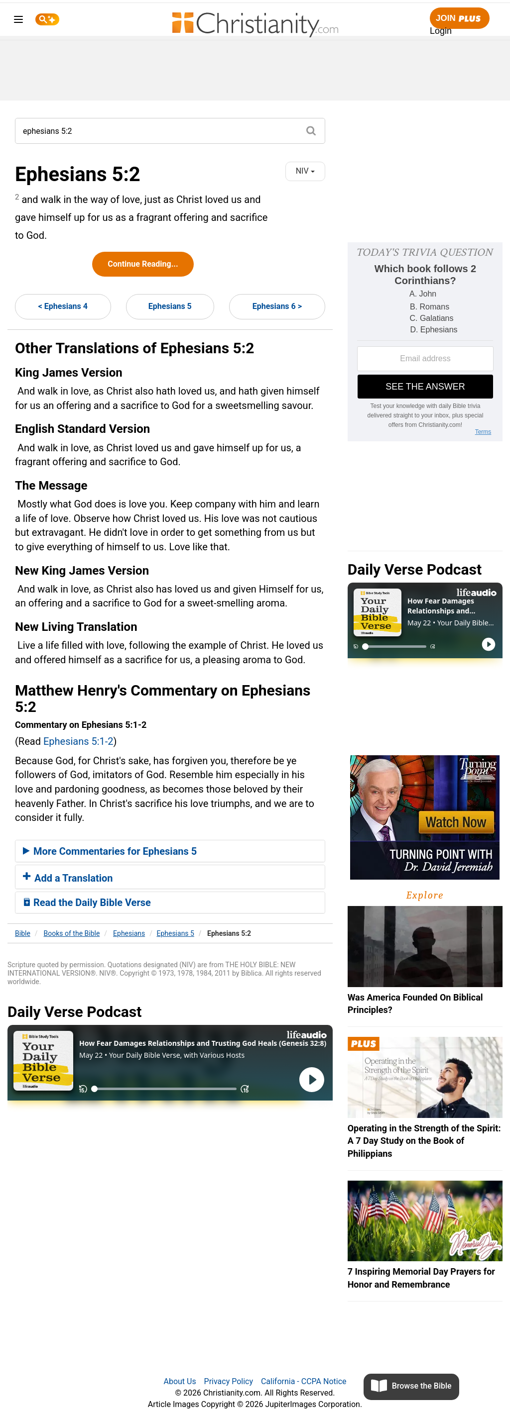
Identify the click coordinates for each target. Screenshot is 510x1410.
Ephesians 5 (170, 306)
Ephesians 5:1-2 (78, 741)
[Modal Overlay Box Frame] (425, 341)
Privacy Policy (229, 1381)
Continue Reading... (143, 264)
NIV (305, 171)
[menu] (18, 21)
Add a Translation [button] (68, 878)
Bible (22, 933)
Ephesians (129, 933)
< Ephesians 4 (63, 306)
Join (460, 18)
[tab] (170, 851)
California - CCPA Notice (304, 1381)
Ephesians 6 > (277, 306)
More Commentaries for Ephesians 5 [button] (110, 851)
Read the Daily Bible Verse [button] (87, 902)
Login (441, 31)
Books (72, 933)
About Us (179, 1381)
